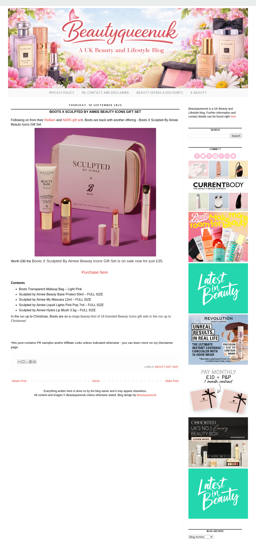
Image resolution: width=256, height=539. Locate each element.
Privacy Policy (61, 92)
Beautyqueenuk (146, 395)
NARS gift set (72, 120)
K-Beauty (199, 92)
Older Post (172, 381)
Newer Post (19, 381)
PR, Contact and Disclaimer (105, 92)
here (233, 116)
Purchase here (95, 272)
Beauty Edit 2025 (166, 366)
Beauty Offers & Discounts (160, 92)
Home (96, 381)
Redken (49, 120)
